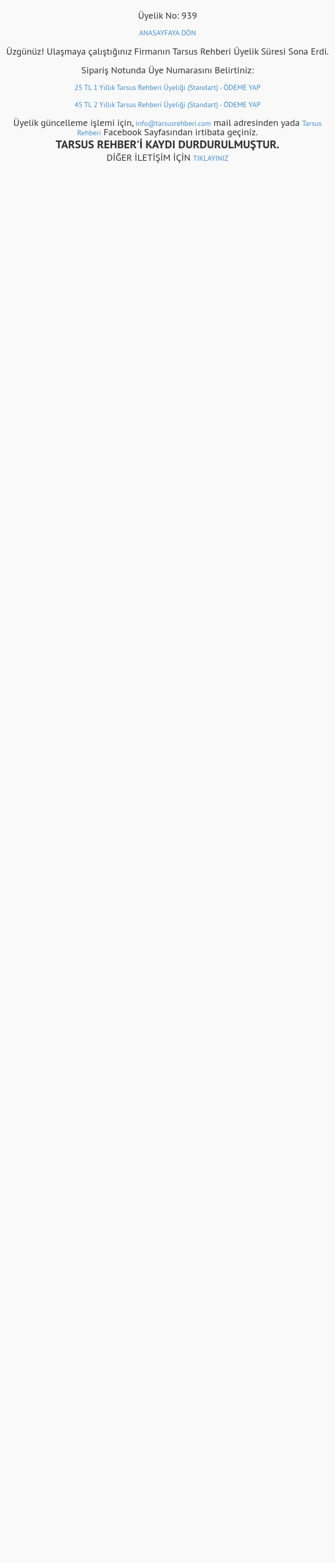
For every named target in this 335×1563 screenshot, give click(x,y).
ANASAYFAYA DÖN (167, 32)
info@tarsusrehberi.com (172, 123)
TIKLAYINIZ (210, 158)
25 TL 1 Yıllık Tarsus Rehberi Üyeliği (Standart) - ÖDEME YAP (167, 87)
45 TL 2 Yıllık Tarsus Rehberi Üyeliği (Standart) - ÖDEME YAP (167, 104)
